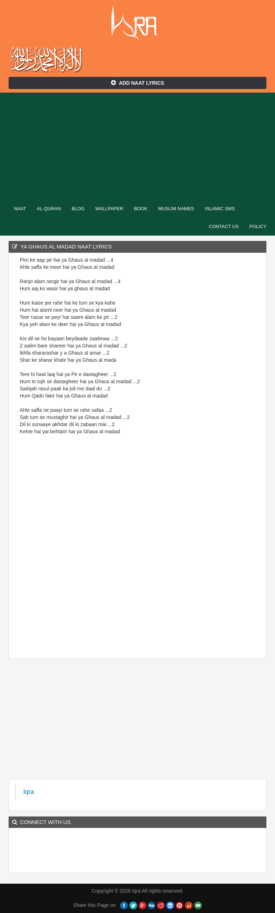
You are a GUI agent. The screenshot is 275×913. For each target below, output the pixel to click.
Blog (78, 208)
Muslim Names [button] (176, 208)
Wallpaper (109, 208)
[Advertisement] (137, 146)
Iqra (137, 23)
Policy (257, 226)
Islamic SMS (220, 208)
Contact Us (223, 226)
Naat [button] (20, 208)
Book (141, 208)
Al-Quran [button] (49, 208)
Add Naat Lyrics (137, 83)
